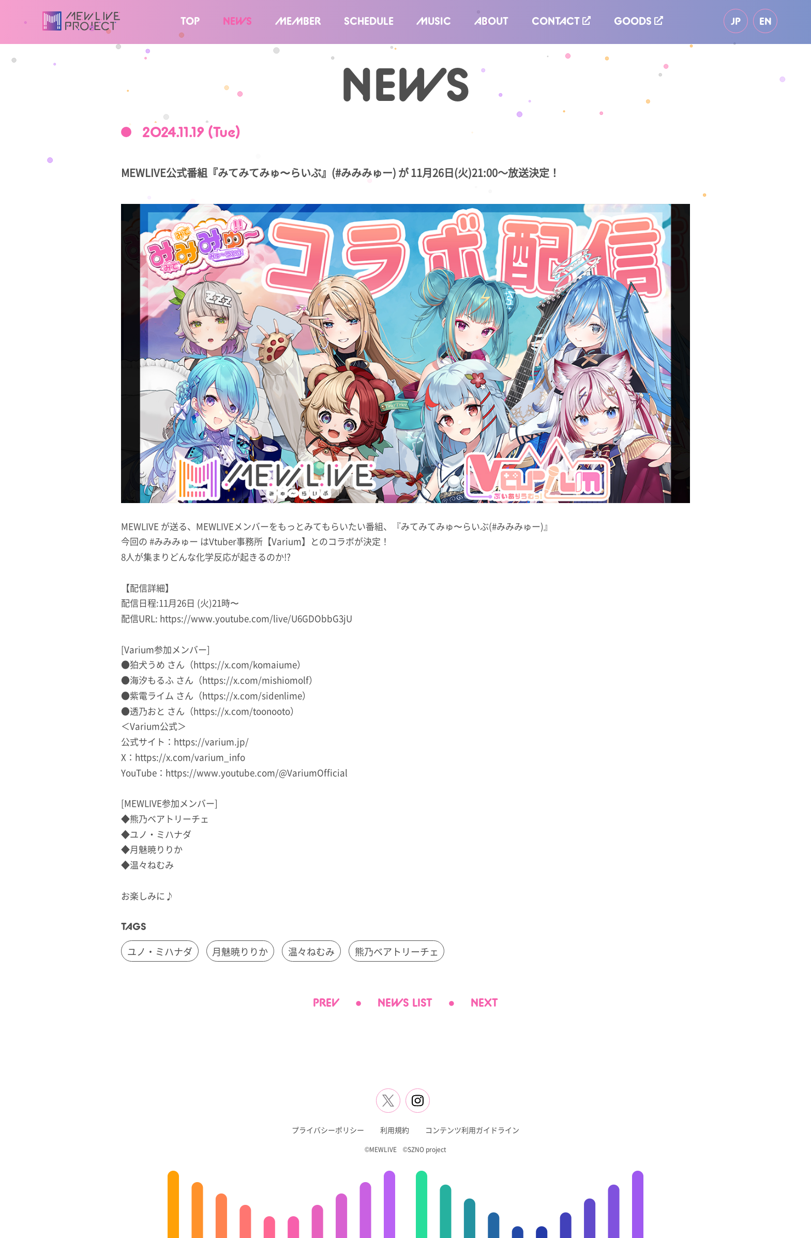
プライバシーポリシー (328, 1130)
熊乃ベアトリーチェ (397, 951)
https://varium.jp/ (211, 741)
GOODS (638, 20)
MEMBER (298, 20)
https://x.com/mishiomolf (255, 679)
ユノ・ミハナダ (159, 951)
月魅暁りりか (240, 951)
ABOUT (491, 20)
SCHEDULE (369, 20)
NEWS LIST (405, 1002)
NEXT (484, 1002)
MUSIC (433, 20)
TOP (190, 20)
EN (765, 20)
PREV (326, 1002)
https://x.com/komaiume (245, 664)
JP (736, 20)
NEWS (237, 20)
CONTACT (561, 20)
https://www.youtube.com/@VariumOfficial (257, 772)
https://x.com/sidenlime (252, 695)
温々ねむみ (311, 951)
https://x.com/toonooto (241, 710)
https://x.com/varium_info (190, 756)
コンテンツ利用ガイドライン (472, 1130)
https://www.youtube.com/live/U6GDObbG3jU (256, 618)
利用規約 (394, 1130)
